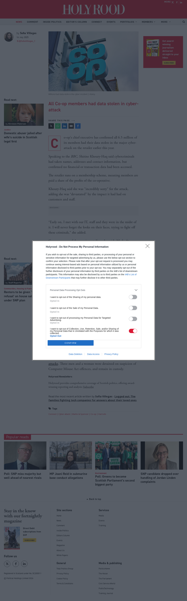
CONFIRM (71, 343)
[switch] (133, 297)
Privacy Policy (111, 354)
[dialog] (93, 300)
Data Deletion (75, 354)
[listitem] (93, 290)
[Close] (149, 247)
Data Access (93, 354)
